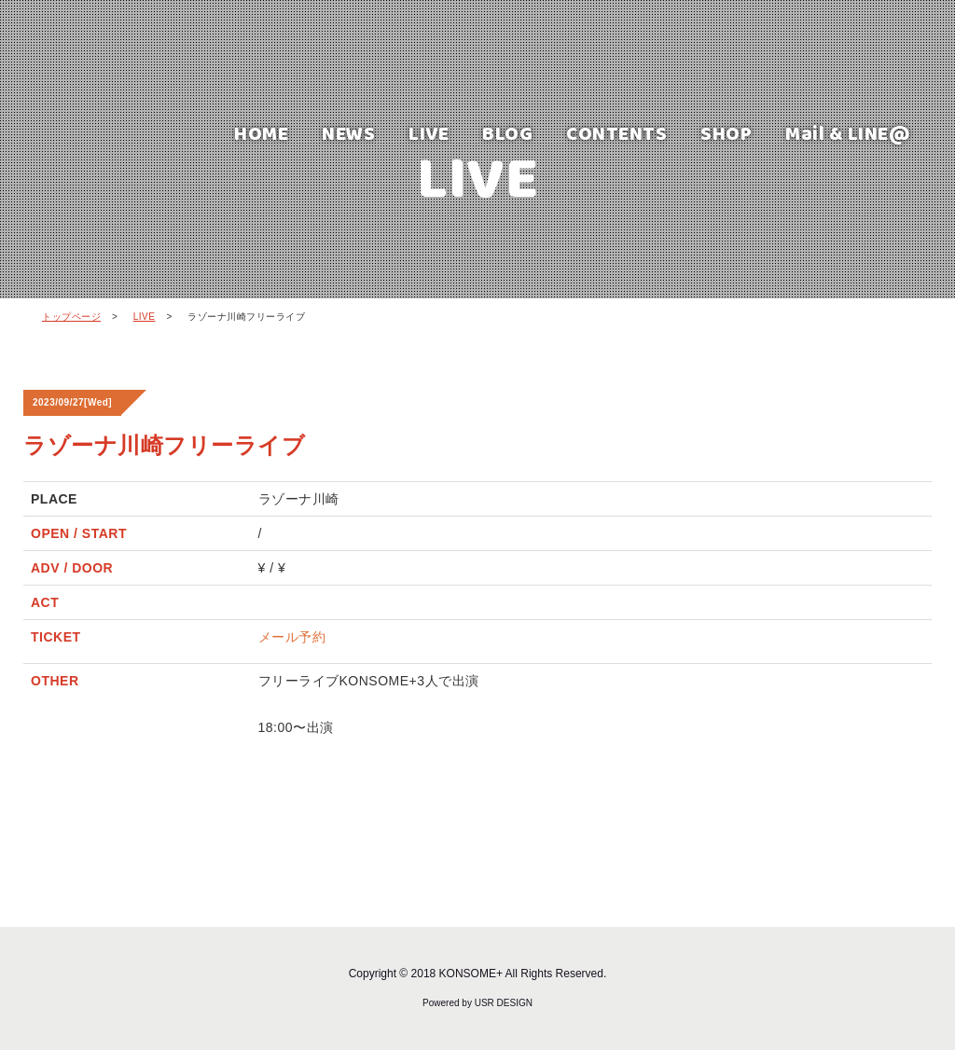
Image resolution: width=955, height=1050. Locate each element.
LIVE (428, 132)
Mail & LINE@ (847, 132)
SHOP (726, 132)
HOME (261, 132)
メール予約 (292, 636)
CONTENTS (616, 132)
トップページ (71, 316)
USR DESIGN (504, 1003)
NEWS (348, 132)
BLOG (507, 132)
